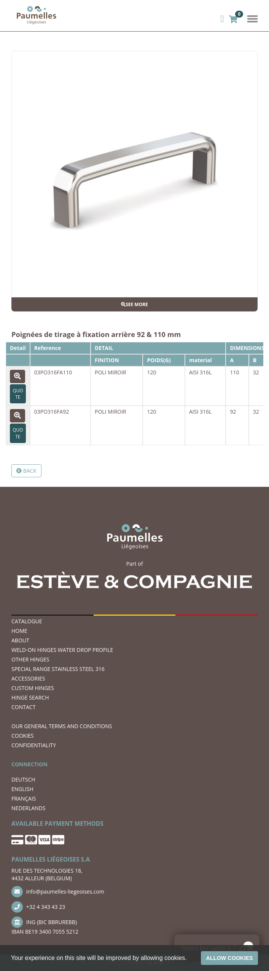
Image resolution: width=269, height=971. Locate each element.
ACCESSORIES (28, 678)
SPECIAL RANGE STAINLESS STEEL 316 (58, 668)
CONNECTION (29, 764)
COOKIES (22, 735)
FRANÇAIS (23, 798)
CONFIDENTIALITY (33, 745)
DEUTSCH (23, 779)
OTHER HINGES (30, 659)
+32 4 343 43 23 (38, 907)
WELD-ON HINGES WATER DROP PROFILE (62, 649)
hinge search (30, 697)
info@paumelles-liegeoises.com (57, 891)
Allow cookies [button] (229, 958)
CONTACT (23, 707)
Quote (18, 393)
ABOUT (20, 640)
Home (19, 630)
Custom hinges (32, 688)
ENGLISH (22, 789)
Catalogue (26, 621)
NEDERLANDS (28, 808)
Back (26, 470)
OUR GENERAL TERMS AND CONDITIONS (61, 726)
